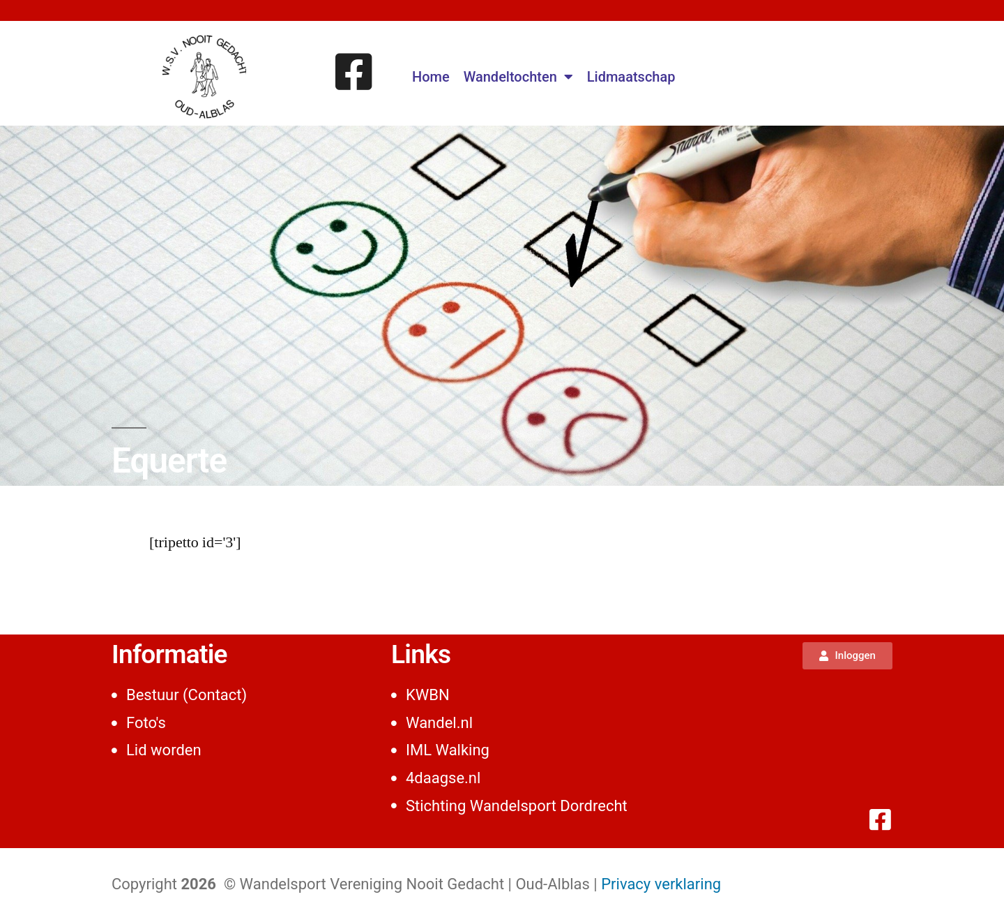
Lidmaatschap (631, 76)
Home (431, 76)
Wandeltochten (518, 77)
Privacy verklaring (661, 884)
